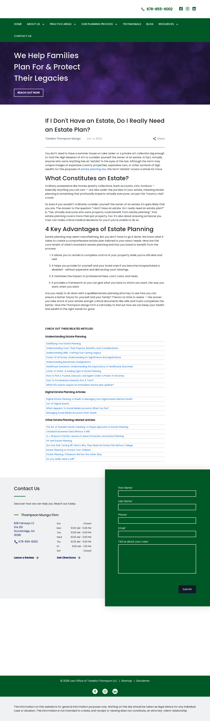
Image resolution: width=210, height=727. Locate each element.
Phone (122, 521)
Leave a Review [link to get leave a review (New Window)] (26, 564)
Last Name (125, 507)
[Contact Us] (23, 42)
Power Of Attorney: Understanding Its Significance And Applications (83, 363)
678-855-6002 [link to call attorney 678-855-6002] (26, 548)
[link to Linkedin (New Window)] (194, 12)
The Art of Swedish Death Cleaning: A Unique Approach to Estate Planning (87, 432)
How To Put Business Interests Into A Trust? (70, 386)
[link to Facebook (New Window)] (181, 12)
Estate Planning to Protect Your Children (68, 455)
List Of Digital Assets (57, 409)
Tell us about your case (133, 548)
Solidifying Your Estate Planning (63, 349)
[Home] (18, 30)
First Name (125, 494)
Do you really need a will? (60, 465)
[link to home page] (29, 12)
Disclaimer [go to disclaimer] (143, 687)
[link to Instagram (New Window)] (187, 12)
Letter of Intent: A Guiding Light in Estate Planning (73, 377)
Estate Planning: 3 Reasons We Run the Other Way (74, 460)
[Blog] (149, 30)
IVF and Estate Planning (59, 446)
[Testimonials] (132, 30)
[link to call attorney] (153, 12)
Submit (187, 595)
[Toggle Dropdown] (44, 30)
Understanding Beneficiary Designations (68, 368)
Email (121, 534)
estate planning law (93, 175)
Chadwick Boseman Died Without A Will (68, 437)
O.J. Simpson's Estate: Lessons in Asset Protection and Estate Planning (85, 442)
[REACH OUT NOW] (28, 99)
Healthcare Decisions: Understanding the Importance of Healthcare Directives (89, 372)
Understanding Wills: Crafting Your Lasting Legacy (73, 358)
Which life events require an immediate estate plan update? (80, 390)
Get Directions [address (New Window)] (69, 564)
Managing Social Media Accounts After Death (71, 418)
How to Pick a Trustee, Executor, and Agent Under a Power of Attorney (85, 381)
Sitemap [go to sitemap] (126, 687)
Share (159, 145)
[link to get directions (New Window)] (33, 535)
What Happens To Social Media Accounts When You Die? (77, 414)
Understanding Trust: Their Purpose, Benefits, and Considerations (82, 354)
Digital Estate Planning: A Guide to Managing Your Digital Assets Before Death (89, 405)
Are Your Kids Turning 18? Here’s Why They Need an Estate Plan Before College (89, 451)
